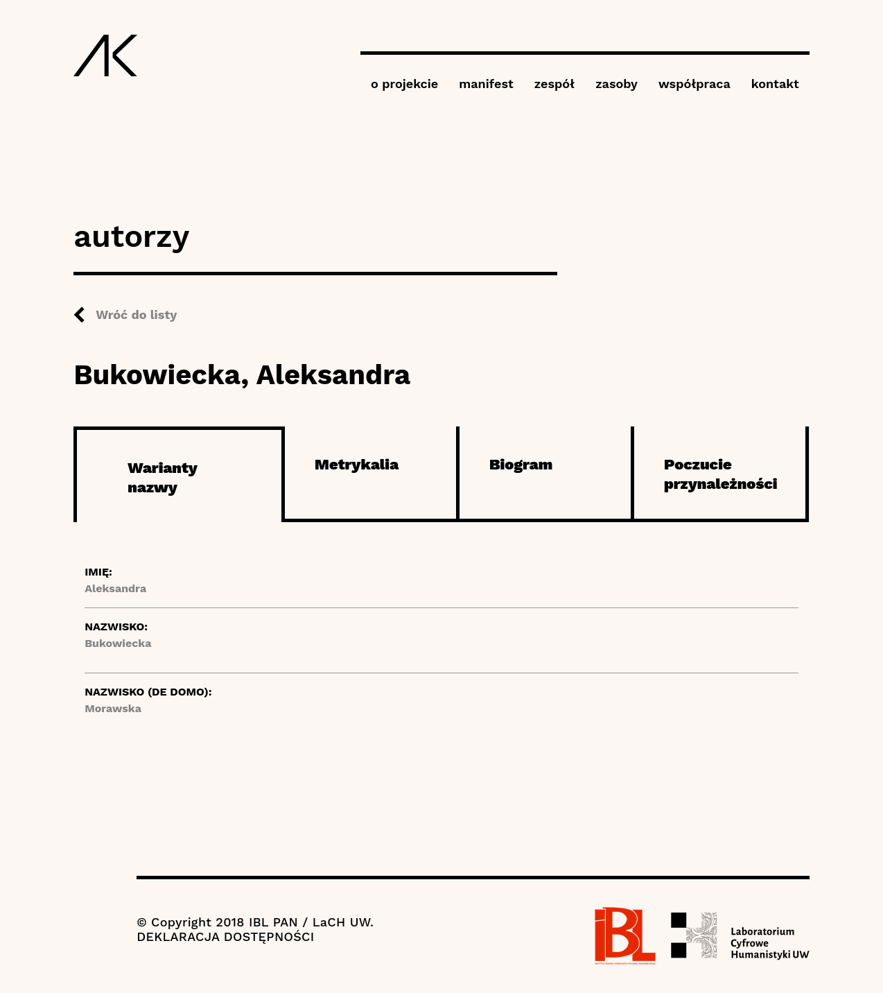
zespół (554, 83)
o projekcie (404, 83)
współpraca (694, 83)
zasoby (616, 83)
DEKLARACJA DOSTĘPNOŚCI (225, 936)
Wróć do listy (136, 314)
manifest (486, 83)
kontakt (775, 83)
